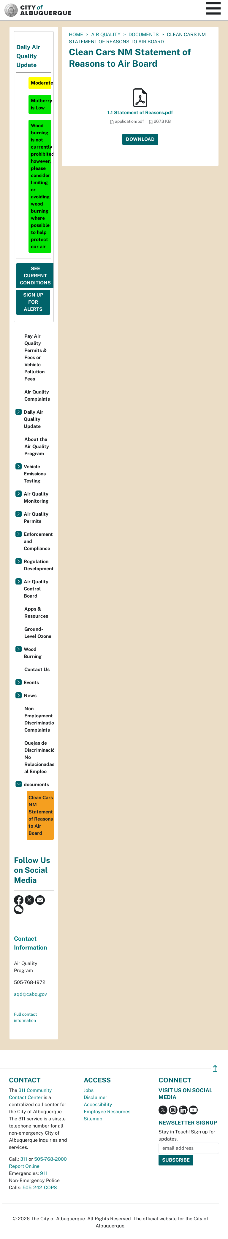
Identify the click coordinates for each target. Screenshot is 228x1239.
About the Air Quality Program (36, 446)
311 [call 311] (23, 1159)
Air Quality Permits (36, 517)
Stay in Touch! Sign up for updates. (187, 1135)
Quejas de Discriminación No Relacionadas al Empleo (39, 757)
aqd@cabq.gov (30, 994)
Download (140, 139)
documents (144, 34)
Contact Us (37, 669)
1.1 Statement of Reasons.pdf (140, 112)
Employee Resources (107, 1111)
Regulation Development (39, 565)
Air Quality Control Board (36, 589)
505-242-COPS (40, 1187)
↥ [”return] (215, 1068)
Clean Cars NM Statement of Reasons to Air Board (40, 815)
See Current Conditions (35, 276)
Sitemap (93, 1119)
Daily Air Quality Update (33, 419)
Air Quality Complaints (37, 395)
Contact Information (30, 943)
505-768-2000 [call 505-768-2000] (50, 1159)
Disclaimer (95, 1097)
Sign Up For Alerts (33, 302)
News (30, 695)
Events (31, 682)
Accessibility (98, 1104)
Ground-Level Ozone (37, 632)
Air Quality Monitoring (36, 497)
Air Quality (106, 34)
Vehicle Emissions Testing (35, 474)
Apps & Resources (36, 612)
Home (76, 34)
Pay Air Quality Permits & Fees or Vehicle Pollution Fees (35, 357)
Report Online (24, 1166)
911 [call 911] (43, 1173)
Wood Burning (33, 652)
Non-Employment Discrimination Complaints (39, 719)
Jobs (89, 1090)
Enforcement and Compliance (38, 541)
